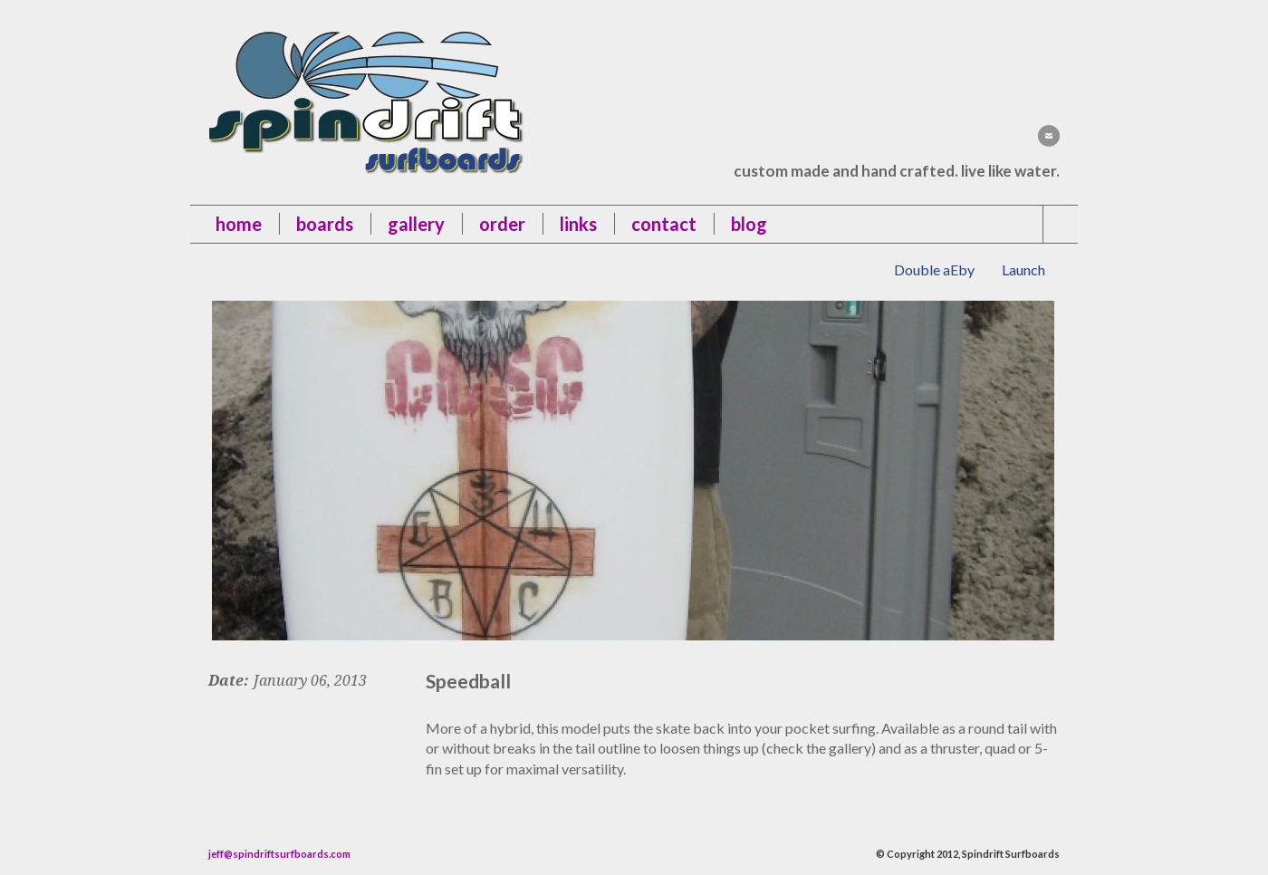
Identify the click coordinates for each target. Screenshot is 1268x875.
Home (239, 224)
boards (324, 224)
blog (749, 224)
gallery (416, 224)
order (502, 224)
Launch (1023, 269)
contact (663, 224)
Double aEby (934, 269)
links (578, 224)
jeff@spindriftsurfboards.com (279, 854)
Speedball (468, 680)
